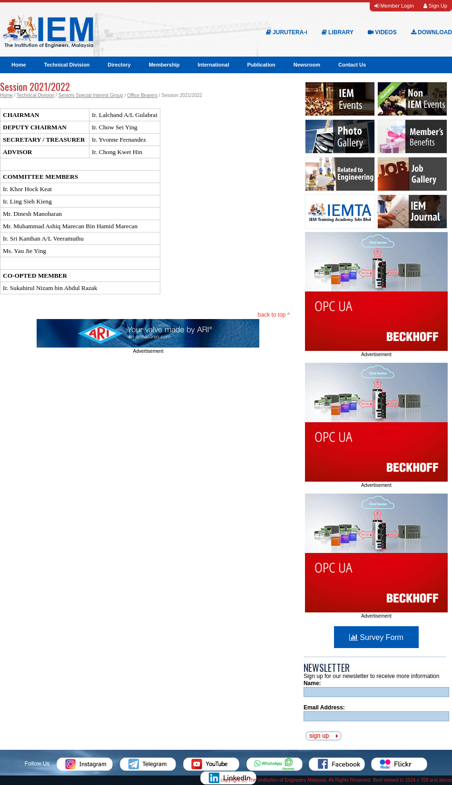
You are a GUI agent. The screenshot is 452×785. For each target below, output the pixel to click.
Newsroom (307, 65)
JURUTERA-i (286, 32)
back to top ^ (274, 314)
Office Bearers (142, 95)
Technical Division (67, 65)
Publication (261, 65)
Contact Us (352, 65)
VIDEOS (382, 32)
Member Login (393, 6)
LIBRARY (338, 32)
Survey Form (376, 637)
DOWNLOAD (431, 32)
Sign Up (435, 6)
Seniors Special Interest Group (91, 95)
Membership (164, 65)
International (213, 65)
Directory (119, 65)
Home (18, 65)
